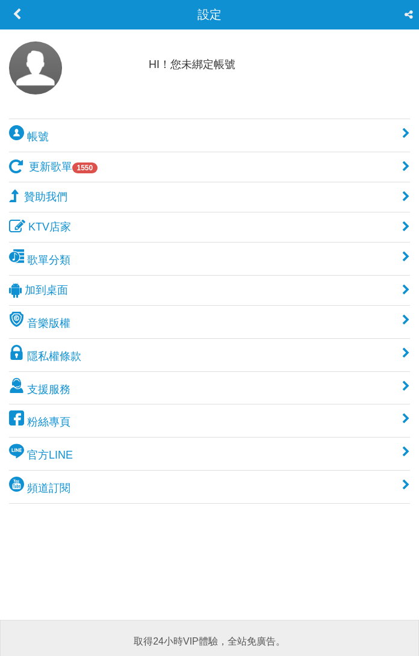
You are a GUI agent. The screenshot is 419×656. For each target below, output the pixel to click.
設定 (209, 14)
